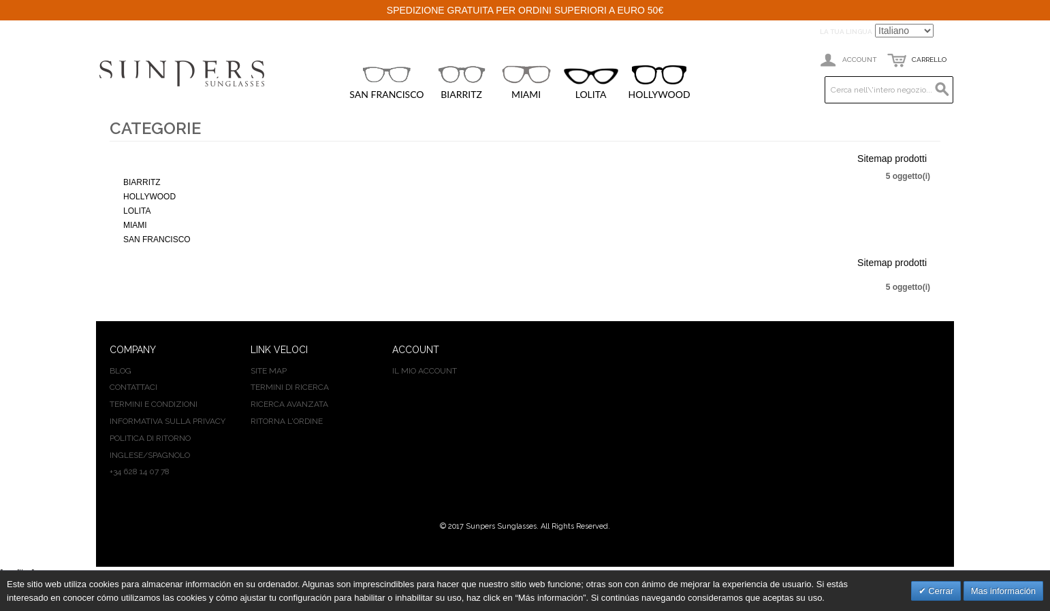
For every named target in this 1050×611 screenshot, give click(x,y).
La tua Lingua (846, 31)
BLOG (120, 371)
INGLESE (126, 455)
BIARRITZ (461, 82)
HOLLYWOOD (659, 82)
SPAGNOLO (169, 455)
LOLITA (591, 84)
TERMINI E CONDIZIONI (153, 404)
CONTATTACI (133, 387)
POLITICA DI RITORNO (150, 438)
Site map (269, 371)
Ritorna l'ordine (287, 421)
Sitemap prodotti (892, 158)
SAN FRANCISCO (386, 82)
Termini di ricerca (290, 387)
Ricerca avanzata (289, 404)
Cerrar (939, 591)
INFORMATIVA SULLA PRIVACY (167, 421)
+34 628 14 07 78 (140, 471)
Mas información (1003, 591)
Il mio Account (424, 371)
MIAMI (526, 82)
